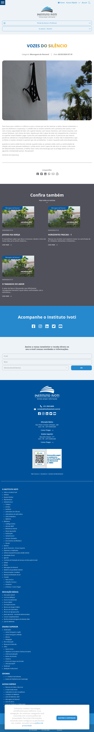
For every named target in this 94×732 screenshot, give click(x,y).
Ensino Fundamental (10, 600)
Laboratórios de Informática (14, 514)
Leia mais (6, 245)
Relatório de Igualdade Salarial (13, 570)
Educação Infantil (9, 595)
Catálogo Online (10, 524)
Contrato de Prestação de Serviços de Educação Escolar (21, 560)
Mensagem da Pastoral (11, 567)
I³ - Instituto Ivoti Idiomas (13, 676)
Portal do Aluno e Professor (47, 23)
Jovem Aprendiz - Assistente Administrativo (17, 614)
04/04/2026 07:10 (7, 279)
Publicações (9, 533)
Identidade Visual (9, 555)
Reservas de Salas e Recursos (14, 687)
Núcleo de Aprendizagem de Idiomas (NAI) (17, 619)
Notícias (6, 545)
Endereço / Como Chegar (13, 587)
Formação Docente (9, 604)
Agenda (6, 557)
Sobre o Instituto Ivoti (10, 492)
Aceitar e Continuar (66, 718)
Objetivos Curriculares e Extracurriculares (18, 651)
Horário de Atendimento (55, 474)
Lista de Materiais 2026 (12, 697)
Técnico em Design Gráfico (12, 607)
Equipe (7, 543)
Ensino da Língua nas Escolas (14, 661)
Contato (6, 577)
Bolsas (6, 565)
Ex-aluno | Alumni (64, 29)
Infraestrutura (9, 536)
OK (81, 368)
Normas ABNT (9, 526)
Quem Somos (9, 649)
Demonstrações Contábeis (12, 572)
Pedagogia (8, 639)
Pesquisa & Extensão (10, 644)
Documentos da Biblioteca (13, 540)
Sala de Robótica (10, 516)
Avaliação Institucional (11, 668)
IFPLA (5, 646)
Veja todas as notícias (47, 200)
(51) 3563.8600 (47, 406)
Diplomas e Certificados (11, 550)
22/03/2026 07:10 (7, 230)
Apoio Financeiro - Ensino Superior (14, 548)
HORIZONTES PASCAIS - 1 (60, 234)
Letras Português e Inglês (13, 632)
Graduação (7, 629)
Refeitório (8, 519)
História (6, 494)
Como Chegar (46, 430)
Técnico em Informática (11, 609)
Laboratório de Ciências (12, 511)
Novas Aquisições (10, 531)
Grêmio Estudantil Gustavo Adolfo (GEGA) (16, 553)
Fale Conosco (35, 474)
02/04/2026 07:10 (53, 230)
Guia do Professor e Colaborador (15, 704)
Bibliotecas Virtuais (11, 528)
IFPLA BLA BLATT (10, 663)
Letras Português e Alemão (13, 634)
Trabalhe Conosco (10, 582)
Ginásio (7, 507)
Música (7, 637)
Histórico (8, 659)
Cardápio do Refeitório (12, 694)
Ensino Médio (8, 602)
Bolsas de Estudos (11, 656)
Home (61, 3)
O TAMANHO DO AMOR (13, 284)
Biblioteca (7, 521)
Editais (6, 562)
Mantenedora (8, 499)
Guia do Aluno (9, 701)
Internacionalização (11, 654)
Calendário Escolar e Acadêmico (15, 692)
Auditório (8, 509)
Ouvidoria (44, 474)
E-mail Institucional (11, 689)
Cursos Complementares (11, 617)
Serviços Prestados (11, 538)
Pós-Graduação (8, 642)
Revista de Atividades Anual (12, 574)
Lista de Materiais (9, 621)
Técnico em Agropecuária (11, 612)
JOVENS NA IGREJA (11, 234)
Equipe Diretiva (8, 497)
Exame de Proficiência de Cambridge (16, 679)
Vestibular (7, 666)
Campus (8, 504)
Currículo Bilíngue (9, 597)
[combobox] (35, 367)
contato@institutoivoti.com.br (47, 409)
